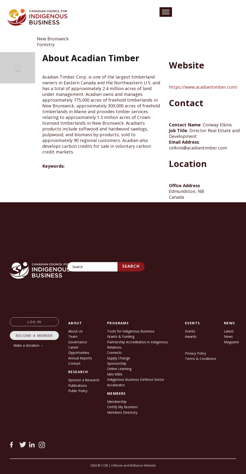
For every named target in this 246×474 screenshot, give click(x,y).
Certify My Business (122, 407)
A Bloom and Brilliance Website (133, 465)
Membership (117, 401)
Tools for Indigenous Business (130, 331)
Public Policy (77, 390)
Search (131, 266)
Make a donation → (29, 345)
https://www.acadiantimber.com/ (203, 87)
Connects (114, 352)
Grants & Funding (120, 336)
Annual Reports (80, 358)
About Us (75, 331)
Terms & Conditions (200, 358)
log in (34, 322)
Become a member (34, 335)
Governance (77, 342)
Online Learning (119, 368)
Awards (191, 336)
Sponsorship (116, 363)
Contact (74, 363)
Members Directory (122, 412)
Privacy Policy (195, 353)
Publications (77, 385)
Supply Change (118, 358)
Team (72, 336)
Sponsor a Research (83, 380)
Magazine (231, 342)
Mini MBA (114, 374)
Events (190, 331)
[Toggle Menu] (166, 12)
